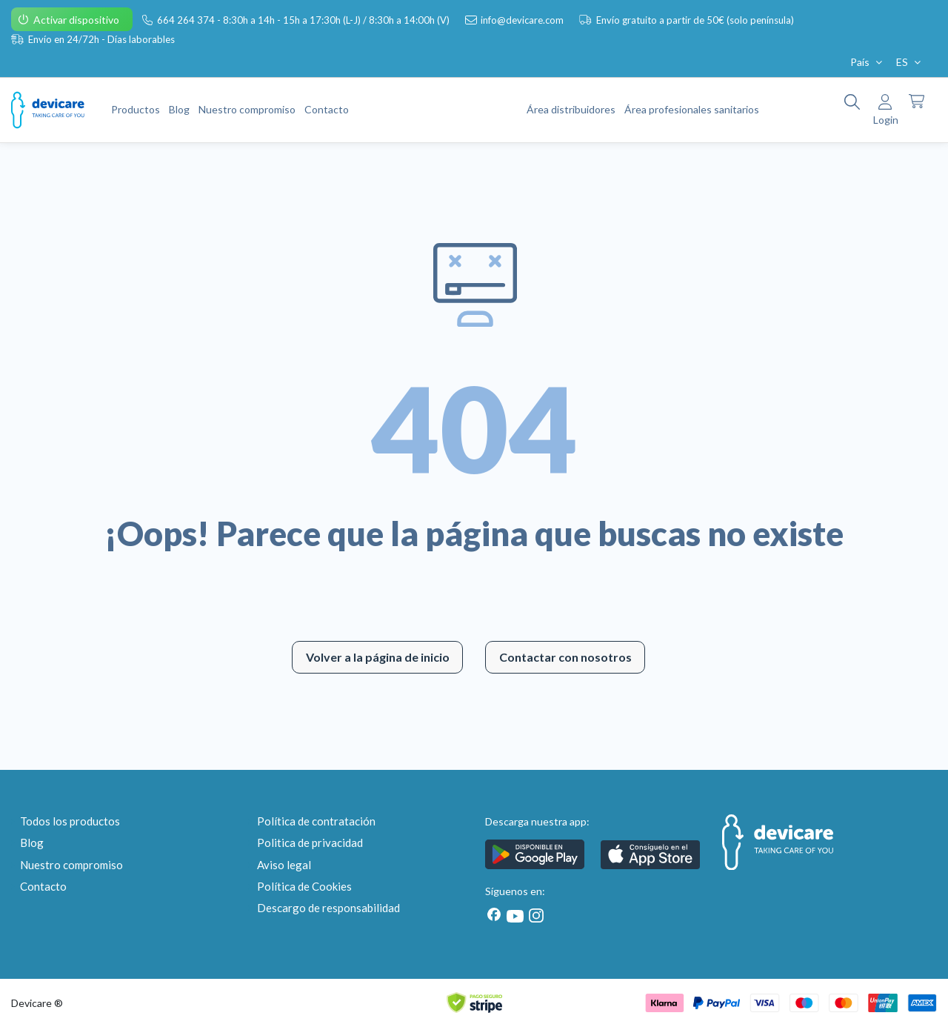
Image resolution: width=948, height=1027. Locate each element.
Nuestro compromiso (71, 864)
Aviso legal (284, 864)
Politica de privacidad (310, 842)
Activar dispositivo (77, 19)
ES (910, 62)
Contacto (43, 886)
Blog (32, 842)
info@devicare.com (523, 20)
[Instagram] (533, 915)
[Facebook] (494, 914)
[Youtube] (515, 916)
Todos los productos (70, 821)
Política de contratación (316, 821)
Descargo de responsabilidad (328, 907)
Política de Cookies (304, 886)
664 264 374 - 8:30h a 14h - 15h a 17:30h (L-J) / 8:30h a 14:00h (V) (304, 20)
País (867, 62)
